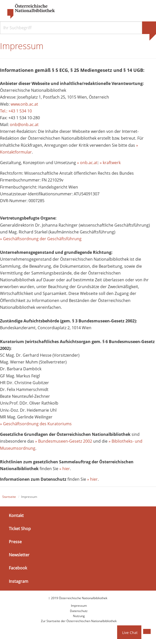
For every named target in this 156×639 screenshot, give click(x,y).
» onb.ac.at (87, 162)
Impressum (79, 605)
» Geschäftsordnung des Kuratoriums (36, 424)
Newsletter (19, 555)
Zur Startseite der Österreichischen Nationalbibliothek (79, 621)
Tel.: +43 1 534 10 (16, 111)
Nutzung (79, 616)
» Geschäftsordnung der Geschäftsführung (41, 238)
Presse (15, 541)
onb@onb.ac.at (24, 124)
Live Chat (130, 632)
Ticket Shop (20, 528)
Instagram (18, 581)
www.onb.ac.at (24, 104)
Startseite (9, 497)
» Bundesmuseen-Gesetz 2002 (63, 441)
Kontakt (16, 515)
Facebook (18, 568)
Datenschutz (79, 611)
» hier (64, 468)
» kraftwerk (110, 162)
